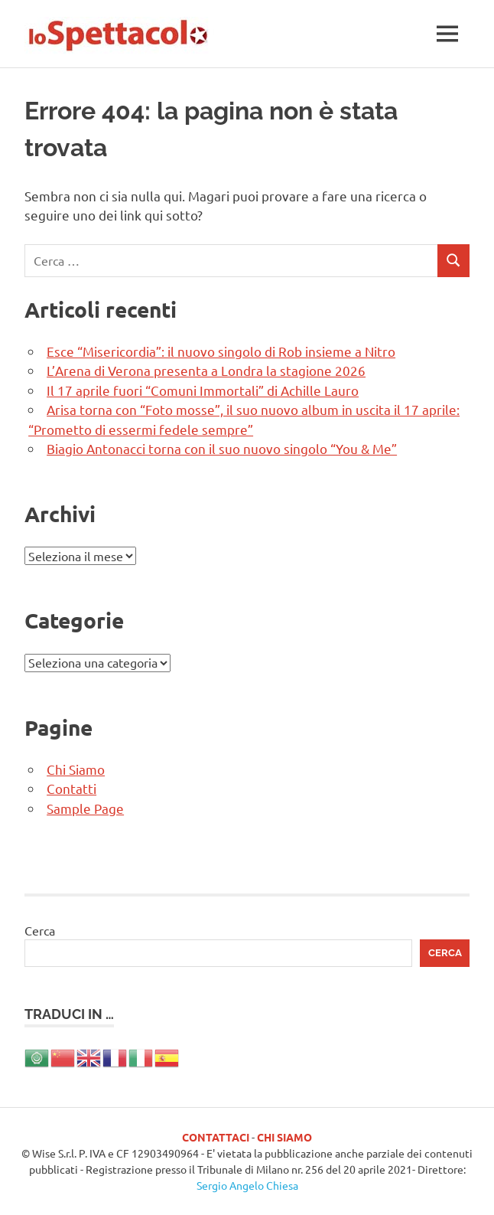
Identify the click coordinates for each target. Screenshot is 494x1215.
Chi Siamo (76, 769)
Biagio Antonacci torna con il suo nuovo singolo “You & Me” (222, 448)
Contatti (71, 788)
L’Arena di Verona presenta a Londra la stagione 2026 (206, 370)
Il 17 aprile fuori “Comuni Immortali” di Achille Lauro (203, 390)
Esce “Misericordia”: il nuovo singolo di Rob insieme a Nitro (221, 351)
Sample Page (85, 808)
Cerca (39, 930)
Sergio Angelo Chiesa (247, 1185)
